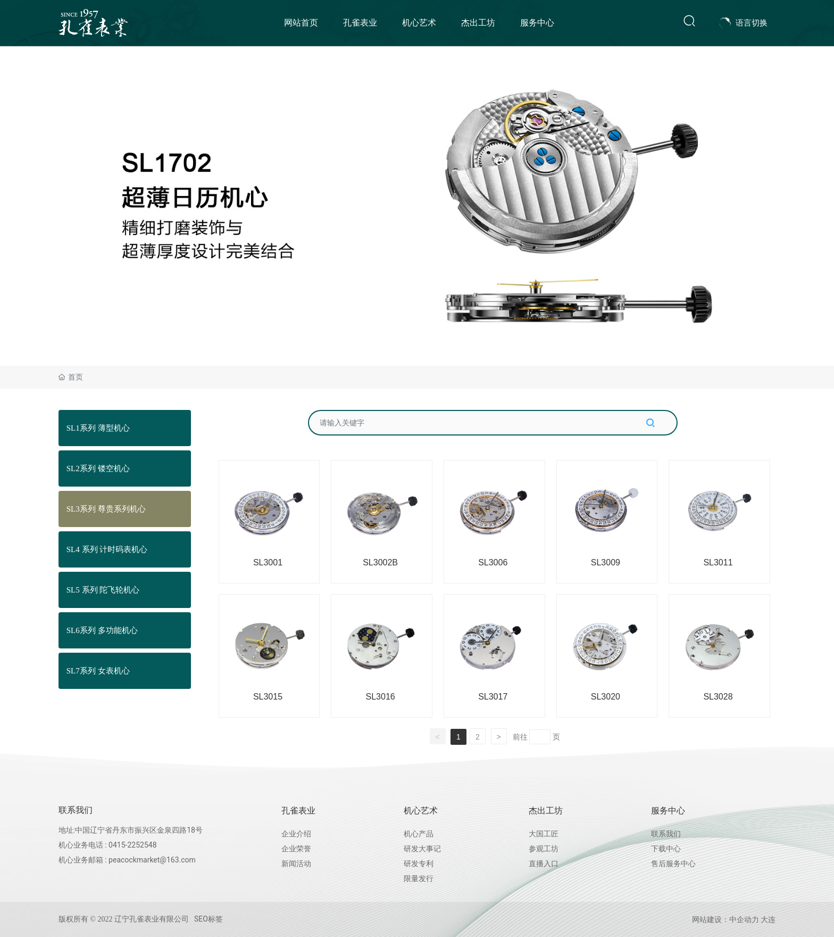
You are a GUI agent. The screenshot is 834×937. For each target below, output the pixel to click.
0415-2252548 (132, 845)
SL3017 (492, 696)
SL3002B (380, 562)
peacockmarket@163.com (152, 860)
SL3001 (267, 562)
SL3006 (492, 562)
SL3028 (717, 696)
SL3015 (267, 696)
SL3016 (380, 696)
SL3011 (717, 562)
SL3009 (605, 562)
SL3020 (605, 696)
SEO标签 (208, 919)
